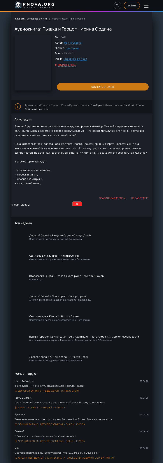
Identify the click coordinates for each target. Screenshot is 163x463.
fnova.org (20, 18)
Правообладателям (112, 198)
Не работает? (140, 198)
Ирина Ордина (72, 42)
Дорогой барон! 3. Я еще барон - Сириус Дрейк (47, 390)
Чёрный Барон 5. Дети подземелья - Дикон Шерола (50, 424)
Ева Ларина (72, 48)
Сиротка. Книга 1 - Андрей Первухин (40, 407)
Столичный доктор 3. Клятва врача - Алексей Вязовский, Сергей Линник (65, 457)
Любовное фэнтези (37, 18)
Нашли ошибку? (67, 64)
